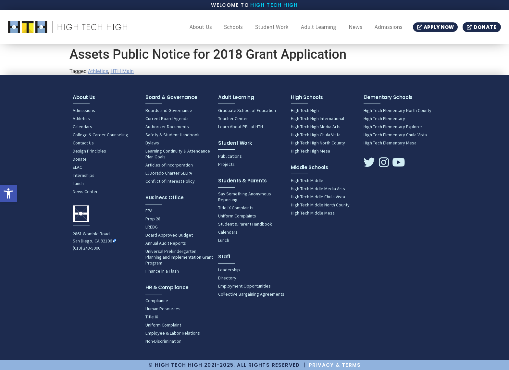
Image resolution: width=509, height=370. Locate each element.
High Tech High (274, 5)
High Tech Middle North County (320, 205)
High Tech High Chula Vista (316, 135)
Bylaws (152, 143)
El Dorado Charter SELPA (168, 173)
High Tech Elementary (384, 118)
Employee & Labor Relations (172, 333)
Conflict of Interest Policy (170, 181)
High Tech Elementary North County (397, 110)
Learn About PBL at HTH (240, 127)
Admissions (389, 27)
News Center (85, 191)
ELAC (77, 167)
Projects (226, 164)
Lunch (78, 183)
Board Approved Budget (169, 235)
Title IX (151, 317)
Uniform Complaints (237, 216)
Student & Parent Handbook (245, 224)
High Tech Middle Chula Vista (318, 197)
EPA (149, 211)
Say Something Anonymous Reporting (244, 197)
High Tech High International (317, 118)
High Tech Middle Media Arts (318, 188)
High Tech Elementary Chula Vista (395, 135)
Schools (233, 27)
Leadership (229, 270)
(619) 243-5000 (86, 248)
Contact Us (83, 143)
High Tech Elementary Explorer (393, 127)
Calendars (82, 127)
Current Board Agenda (167, 118)
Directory (227, 278)
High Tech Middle (307, 180)
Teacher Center (233, 118)
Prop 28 (152, 219)
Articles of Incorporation (169, 165)
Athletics (98, 71)
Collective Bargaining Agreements (251, 294)
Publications (230, 156)
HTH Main (122, 71)
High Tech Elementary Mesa (390, 143)
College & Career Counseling (100, 135)
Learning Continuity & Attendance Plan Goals (177, 154)
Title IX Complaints (236, 208)
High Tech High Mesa (310, 151)
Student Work (272, 27)
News (355, 27)
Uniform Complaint (163, 325)
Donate (80, 159)
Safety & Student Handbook (172, 135)
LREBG (151, 227)
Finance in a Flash (162, 271)
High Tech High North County (318, 143)
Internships (83, 175)
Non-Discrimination (163, 341)
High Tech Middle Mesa (313, 213)
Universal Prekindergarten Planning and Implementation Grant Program (179, 257)
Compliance (156, 300)
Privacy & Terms (335, 365)
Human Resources (162, 309)
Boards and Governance (168, 110)
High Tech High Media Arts (316, 127)
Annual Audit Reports (165, 243)
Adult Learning (318, 27)
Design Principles (89, 151)
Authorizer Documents (167, 127)
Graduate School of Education (247, 110)
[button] (8, 193)
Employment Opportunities (244, 286)
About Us (201, 27)
